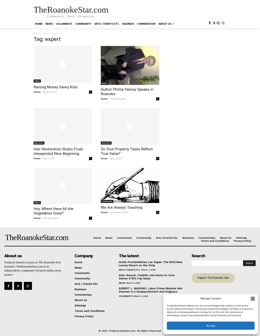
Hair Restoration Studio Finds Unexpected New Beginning (58, 151)
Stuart (37, 91)
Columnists (107, 201)
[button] (253, 298)
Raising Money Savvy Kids (55, 87)
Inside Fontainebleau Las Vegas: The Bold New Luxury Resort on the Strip (150, 263)
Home (37, 33)
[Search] (249, 263)
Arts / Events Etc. (129, 270)
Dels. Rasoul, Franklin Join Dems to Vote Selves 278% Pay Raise (147, 277)
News (37, 81)
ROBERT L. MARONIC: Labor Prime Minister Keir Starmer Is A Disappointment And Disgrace (150, 290)
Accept (211, 325)
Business (39, 143)
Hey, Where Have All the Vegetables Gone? (53, 211)
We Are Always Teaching (121, 207)
